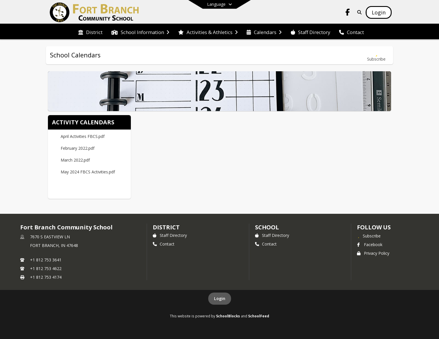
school (267, 227)
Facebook (369, 244)
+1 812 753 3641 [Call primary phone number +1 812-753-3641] (46, 260)
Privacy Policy (373, 253)
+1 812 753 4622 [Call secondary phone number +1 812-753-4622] (46, 268)
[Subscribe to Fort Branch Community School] (369, 236)
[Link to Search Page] (358, 12)
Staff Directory (170, 235)
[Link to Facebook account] (347, 13)
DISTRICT (166, 227)
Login (219, 298)
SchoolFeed (258, 316)
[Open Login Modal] (379, 12)
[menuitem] (90, 31)
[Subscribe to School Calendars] (376, 55)
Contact (163, 244)
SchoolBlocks (228, 316)
